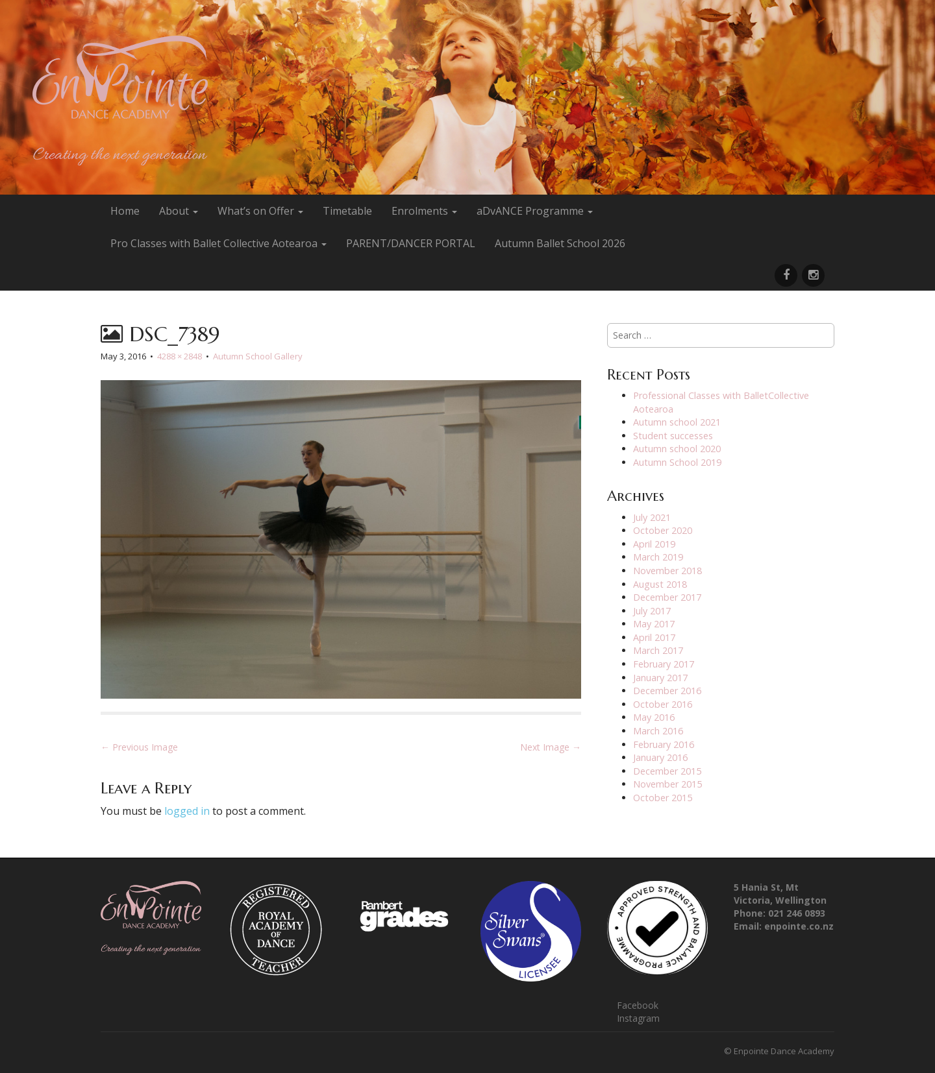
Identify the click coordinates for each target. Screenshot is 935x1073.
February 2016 (663, 744)
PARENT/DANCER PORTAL (410, 243)
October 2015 (662, 797)
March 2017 (658, 650)
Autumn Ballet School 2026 (560, 243)
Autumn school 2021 (677, 422)
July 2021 (652, 517)
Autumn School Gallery (258, 356)
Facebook (637, 1005)
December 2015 (667, 771)
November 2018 (667, 570)
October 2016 (662, 704)
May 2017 (654, 624)
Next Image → (550, 747)
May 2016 (654, 717)
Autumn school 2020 (677, 448)
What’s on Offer (260, 211)
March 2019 (658, 557)
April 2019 (654, 544)
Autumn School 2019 (677, 462)
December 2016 (667, 690)
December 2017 (667, 597)
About (178, 211)
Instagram (638, 1018)
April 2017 (654, 637)
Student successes (673, 435)
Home (125, 211)
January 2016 (660, 757)
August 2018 (660, 584)
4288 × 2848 (179, 356)
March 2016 (658, 731)
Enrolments (424, 211)
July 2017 (652, 611)
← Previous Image (139, 747)
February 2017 (663, 664)
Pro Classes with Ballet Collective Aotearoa (218, 243)
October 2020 (662, 530)
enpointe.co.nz (799, 926)
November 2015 (667, 784)
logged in (187, 811)
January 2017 (660, 677)
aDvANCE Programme (535, 211)
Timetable (347, 211)
